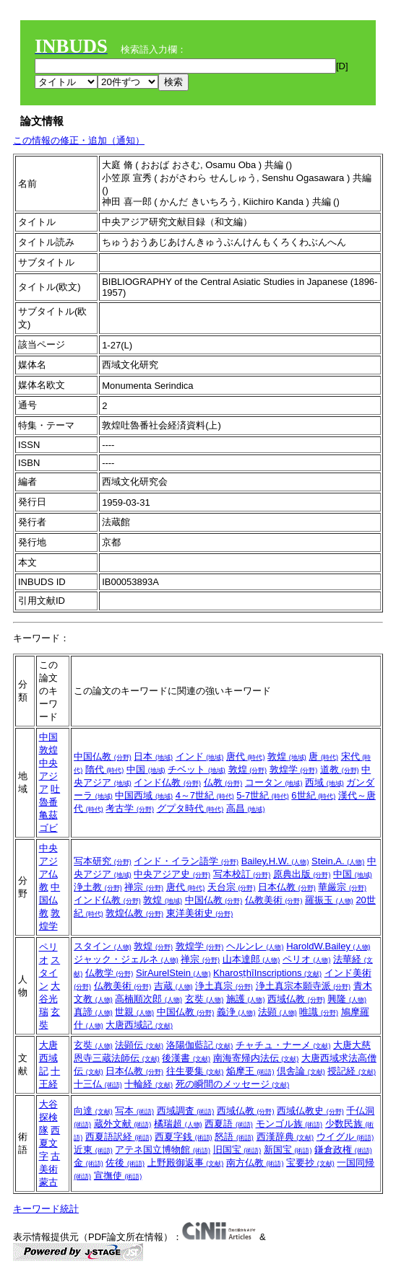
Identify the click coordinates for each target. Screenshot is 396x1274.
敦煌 (48, 749)
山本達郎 (251, 959)
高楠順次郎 (148, 998)
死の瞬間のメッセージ (233, 1083)
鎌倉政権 (343, 1149)
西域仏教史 (310, 1110)
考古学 (130, 808)
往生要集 (195, 1071)
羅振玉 (329, 900)
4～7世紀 (205, 795)
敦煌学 (294, 769)
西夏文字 (50, 1143)
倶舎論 (301, 1071)
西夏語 (229, 1123)
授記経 (351, 1071)
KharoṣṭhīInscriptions (267, 972)
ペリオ (307, 959)
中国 (48, 737)
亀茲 (48, 814)
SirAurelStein (173, 972)
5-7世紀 (262, 795)
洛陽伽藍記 (199, 1045)
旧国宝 (237, 1149)
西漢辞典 (285, 1136)
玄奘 (204, 998)
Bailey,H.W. (275, 861)
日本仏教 (287, 887)
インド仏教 (167, 782)
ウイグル (345, 1136)
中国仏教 (103, 756)
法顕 (277, 1011)
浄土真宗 (224, 985)
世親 (134, 1011)
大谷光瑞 (50, 998)
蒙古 (48, 1182)
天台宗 (231, 887)
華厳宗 (342, 887)
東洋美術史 (199, 913)
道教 (339, 769)
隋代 (104, 769)
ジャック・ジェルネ (126, 959)
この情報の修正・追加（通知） (79, 140)
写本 (134, 1110)
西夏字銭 (183, 1136)
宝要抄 (310, 1162)
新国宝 (288, 1149)
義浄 (236, 1011)
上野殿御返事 (185, 1162)
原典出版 (302, 874)
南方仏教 (255, 1162)
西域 (324, 782)
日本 (153, 756)
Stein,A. (337, 861)
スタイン (50, 972)
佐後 (125, 1162)
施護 (245, 998)
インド (200, 756)
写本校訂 (242, 874)
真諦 (93, 1011)
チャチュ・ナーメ (283, 1045)
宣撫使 (118, 1175)
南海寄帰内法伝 (256, 1058)
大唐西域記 (139, 1024)
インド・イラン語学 (186, 861)
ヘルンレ (255, 946)
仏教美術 (274, 900)
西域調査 (186, 1110)
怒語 (234, 1136)
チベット (196, 769)
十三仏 (98, 1083)
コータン (274, 782)
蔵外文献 (123, 1123)
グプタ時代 (190, 808)
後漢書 (186, 1058)
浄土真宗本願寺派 (303, 985)
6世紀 (313, 795)
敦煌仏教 (134, 913)
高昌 (245, 808)
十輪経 (148, 1083)
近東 (93, 1149)
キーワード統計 (46, 1208)
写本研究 (103, 861)
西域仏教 (296, 998)
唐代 (245, 756)
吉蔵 (173, 985)
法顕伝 (139, 1045)
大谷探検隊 (48, 1117)
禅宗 (143, 887)
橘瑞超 (178, 1123)
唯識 (318, 1011)
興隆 (346, 998)
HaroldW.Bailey (328, 946)
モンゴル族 (289, 1123)
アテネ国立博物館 (162, 1149)
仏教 (223, 782)
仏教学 (109, 972)
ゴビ (48, 827)
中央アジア (48, 775)
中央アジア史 (172, 874)
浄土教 (98, 887)
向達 (93, 1110)
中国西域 (144, 795)
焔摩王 (250, 1071)
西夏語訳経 (118, 1136)
